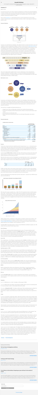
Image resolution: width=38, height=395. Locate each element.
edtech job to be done (32, 46)
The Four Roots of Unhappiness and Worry (9, 347)
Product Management (9, 337)
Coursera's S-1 (8, 17)
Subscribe (3, 384)
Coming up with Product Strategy (7, 358)
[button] (36, 7)
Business (2, 337)
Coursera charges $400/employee (6, 221)
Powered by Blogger (19, 392)
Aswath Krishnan (19, 2)
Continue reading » (33, 355)
